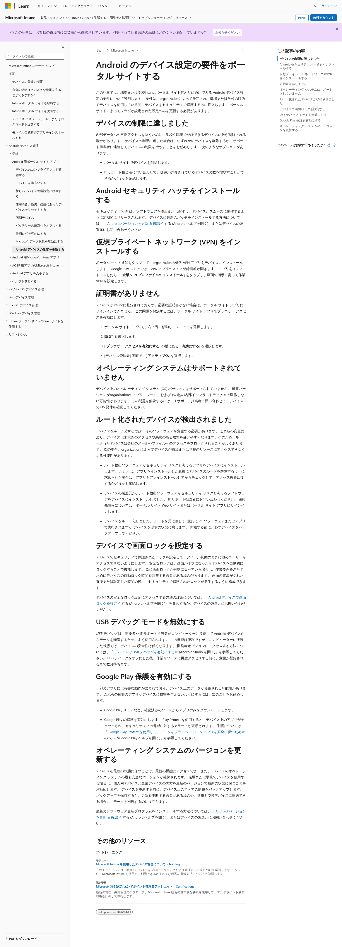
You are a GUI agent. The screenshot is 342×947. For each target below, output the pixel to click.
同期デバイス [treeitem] (25, 217)
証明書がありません (293, 84)
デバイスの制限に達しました (299, 59)
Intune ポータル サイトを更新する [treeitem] (35, 111)
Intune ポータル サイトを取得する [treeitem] (35, 103)
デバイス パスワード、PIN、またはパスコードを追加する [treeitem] (38, 121)
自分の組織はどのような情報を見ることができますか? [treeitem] (38, 92)
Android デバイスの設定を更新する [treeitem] (40, 249)
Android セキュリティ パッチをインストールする (307, 66)
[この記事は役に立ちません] (334, 145)
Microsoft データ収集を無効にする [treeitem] (39, 241)
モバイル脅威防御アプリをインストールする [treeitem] (38, 135)
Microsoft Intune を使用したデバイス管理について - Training (138, 864)
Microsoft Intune (122, 50)
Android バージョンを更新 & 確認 (133, 223)
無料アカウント (323, 18)
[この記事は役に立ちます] (329, 145)
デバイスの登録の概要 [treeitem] (27, 82)
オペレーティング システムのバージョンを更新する (306, 128)
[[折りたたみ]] (63, 47)
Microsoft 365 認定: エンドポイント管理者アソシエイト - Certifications (145, 886)
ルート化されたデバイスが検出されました (307, 101)
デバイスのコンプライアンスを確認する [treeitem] (39, 172)
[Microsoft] (8, 6)
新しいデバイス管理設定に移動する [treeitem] (39, 193)
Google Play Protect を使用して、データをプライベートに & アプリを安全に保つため (175, 731)
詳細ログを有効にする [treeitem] (31, 233)
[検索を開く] (315, 6)
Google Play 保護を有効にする (300, 120)
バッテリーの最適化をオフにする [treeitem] (39, 225)
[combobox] (34, 56)
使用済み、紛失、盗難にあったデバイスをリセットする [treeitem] (39, 207)
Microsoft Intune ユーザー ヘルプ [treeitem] (31, 66)
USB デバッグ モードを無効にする (303, 115)
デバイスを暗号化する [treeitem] (31, 183)
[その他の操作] (242, 50)
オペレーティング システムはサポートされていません (306, 91)
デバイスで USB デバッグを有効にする (144, 651)
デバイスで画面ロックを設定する (302, 109)
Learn (100, 50)
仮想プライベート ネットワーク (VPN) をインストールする (306, 76)
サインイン (329, 5)
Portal (302, 18)
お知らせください (227, 32)
